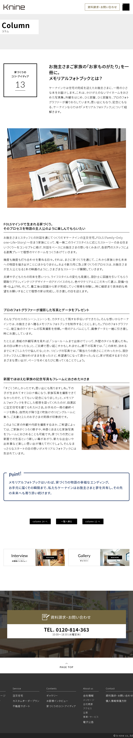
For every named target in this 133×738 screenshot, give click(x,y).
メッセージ (88, 700)
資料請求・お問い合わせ (102, 7)
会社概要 (88, 704)
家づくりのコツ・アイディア (61, 706)
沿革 (85, 712)
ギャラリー (52, 695)
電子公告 (88, 722)
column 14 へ (40, 521)
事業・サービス (91, 716)
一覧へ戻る (66, 521)
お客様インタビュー (57, 701)
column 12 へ (92, 521)
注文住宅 (18, 695)
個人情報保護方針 (116, 701)
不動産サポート (21, 706)
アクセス (87, 708)
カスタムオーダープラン (26, 701)
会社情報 (88, 695)
